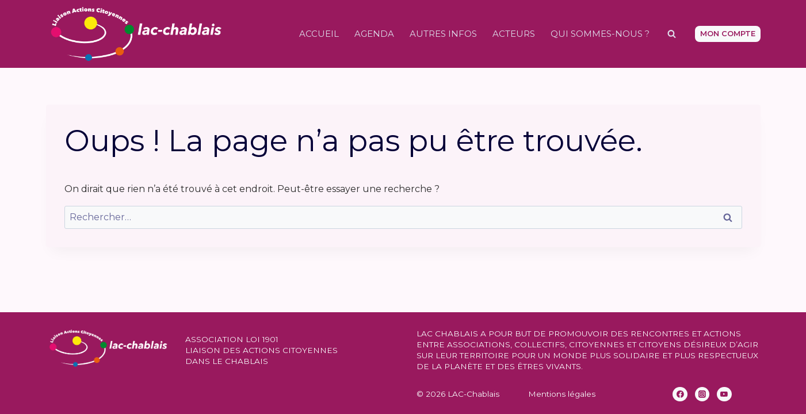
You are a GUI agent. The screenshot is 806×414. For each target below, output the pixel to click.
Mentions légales (561, 393)
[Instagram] (702, 394)
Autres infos (443, 33)
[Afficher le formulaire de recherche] (672, 34)
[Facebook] (680, 394)
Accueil (319, 33)
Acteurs (513, 33)
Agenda (374, 33)
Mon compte (727, 33)
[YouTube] (724, 394)
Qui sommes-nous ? (600, 33)
